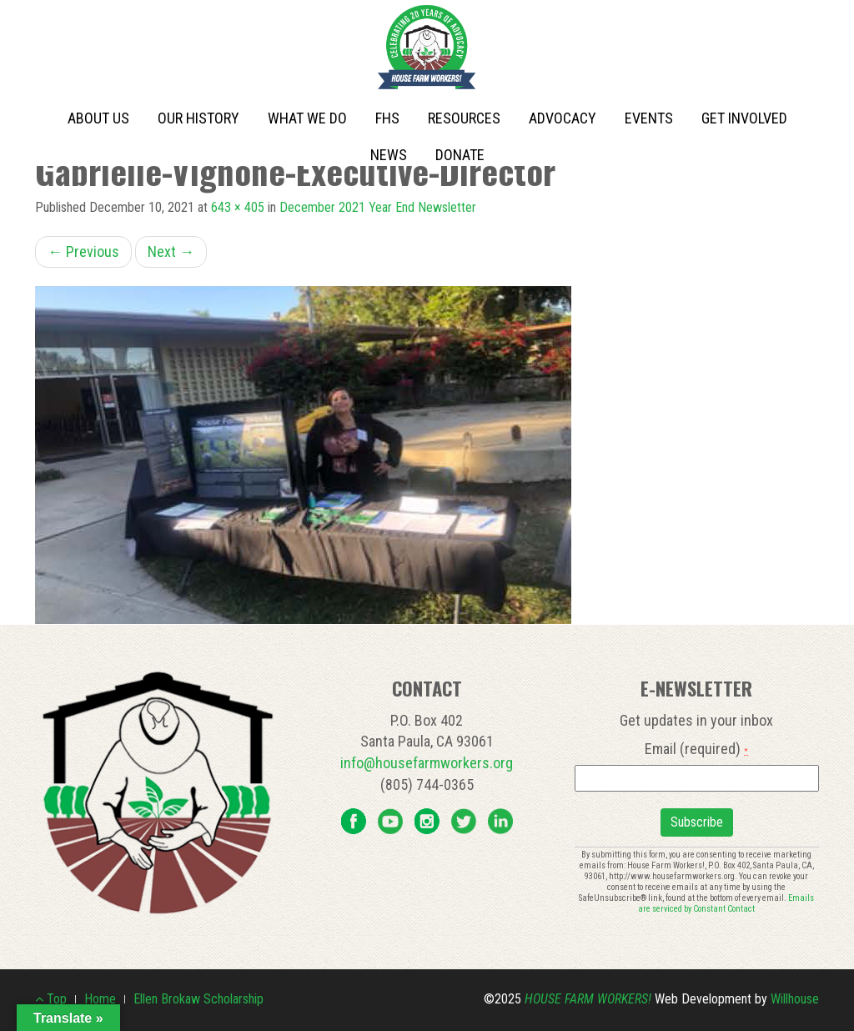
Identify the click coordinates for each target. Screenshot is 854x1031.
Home (100, 999)
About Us (98, 118)
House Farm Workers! (588, 999)
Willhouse (795, 999)
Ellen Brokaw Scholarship (198, 999)
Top (51, 999)
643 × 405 (237, 207)
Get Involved (744, 118)
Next (171, 251)
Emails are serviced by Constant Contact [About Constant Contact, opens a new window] (726, 903)
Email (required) (696, 748)
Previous (83, 251)
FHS (387, 118)
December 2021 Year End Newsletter (377, 207)
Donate (460, 154)
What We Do (307, 118)
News (388, 154)
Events (649, 118)
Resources (464, 118)
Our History (198, 118)
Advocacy (562, 118)
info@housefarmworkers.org (426, 763)
